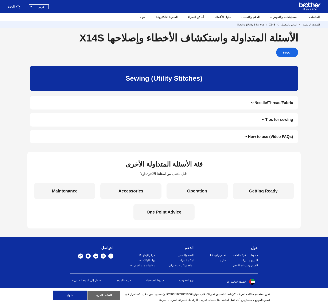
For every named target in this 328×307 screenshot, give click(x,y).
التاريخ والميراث (249, 265)
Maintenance (64, 196)
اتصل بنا (223, 265)
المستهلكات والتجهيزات (284, 17)
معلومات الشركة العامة (245, 260)
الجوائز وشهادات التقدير (245, 270)
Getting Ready (263, 196)
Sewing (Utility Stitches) (250, 24)
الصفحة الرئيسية (311, 24)
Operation (197, 196)
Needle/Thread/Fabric (273, 103)
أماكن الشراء (196, 17)
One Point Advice (164, 217)
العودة (287, 52)
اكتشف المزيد (104, 296)
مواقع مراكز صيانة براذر (181, 270)
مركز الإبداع (148, 260)
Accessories (130, 196)
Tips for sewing (279, 122)
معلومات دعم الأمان (144, 270)
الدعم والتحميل (250, 17)
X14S (272, 24)
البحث (14, 6)
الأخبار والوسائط (218, 260)
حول (143, 17)
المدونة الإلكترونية (167, 17)
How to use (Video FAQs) (270, 141)
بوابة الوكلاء (149, 265)
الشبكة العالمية (238, 286)
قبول (70, 296)
